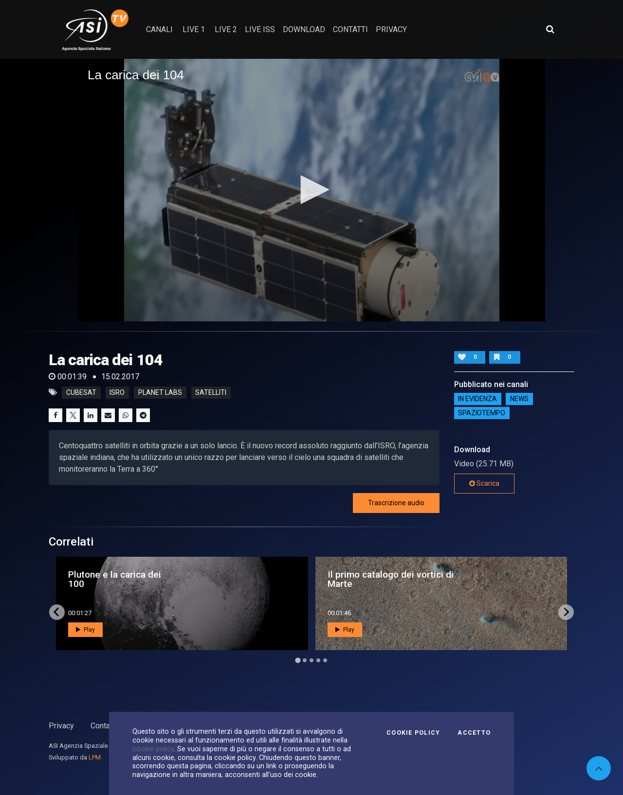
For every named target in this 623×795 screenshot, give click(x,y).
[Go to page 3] (311, 660)
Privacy (61, 725)
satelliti (210, 392)
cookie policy (153, 749)
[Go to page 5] (325, 660)
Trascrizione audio (396, 503)
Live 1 (194, 29)
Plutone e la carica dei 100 (114, 579)
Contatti (104, 725)
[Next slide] (566, 612)
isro (117, 392)
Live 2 (226, 29)
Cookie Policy (413, 733)
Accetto (474, 733)
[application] (311, 190)
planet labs (160, 392)
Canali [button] (159, 29)
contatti (350, 29)
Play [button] (85, 629)
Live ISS (260, 29)
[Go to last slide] (57, 612)
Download (304, 29)
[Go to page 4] (318, 660)
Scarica (484, 483)
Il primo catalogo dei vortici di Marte (391, 579)
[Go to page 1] (297, 660)
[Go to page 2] (305, 660)
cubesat (81, 392)
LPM (95, 757)
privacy (391, 29)
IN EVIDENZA (477, 399)
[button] (311, 189)
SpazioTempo (481, 413)
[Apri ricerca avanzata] (550, 29)
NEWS (519, 399)
